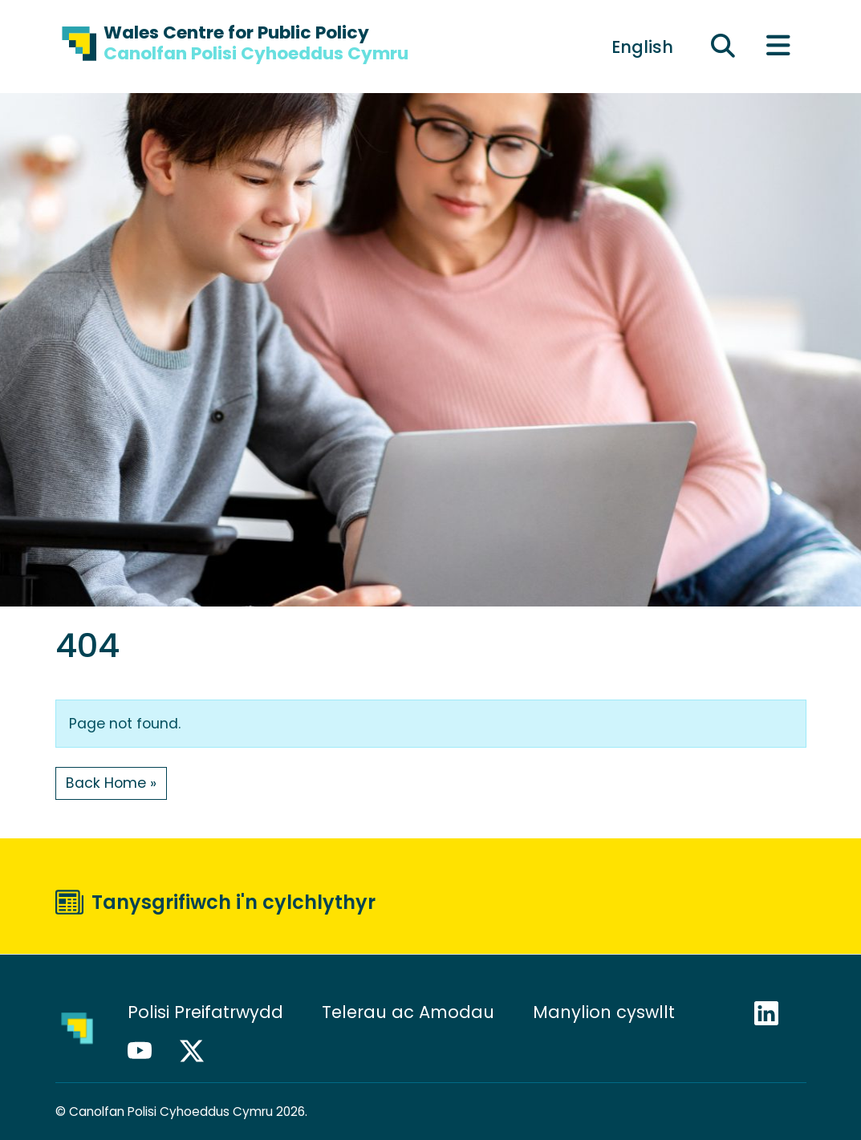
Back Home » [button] (111, 783)
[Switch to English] (642, 46)
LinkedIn (773, 1013)
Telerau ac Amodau (408, 1012)
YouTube (147, 1051)
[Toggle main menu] (778, 47)
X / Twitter (199, 1051)
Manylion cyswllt (606, 1012)
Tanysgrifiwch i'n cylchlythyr (233, 902)
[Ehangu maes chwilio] (722, 46)
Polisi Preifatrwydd (205, 1012)
